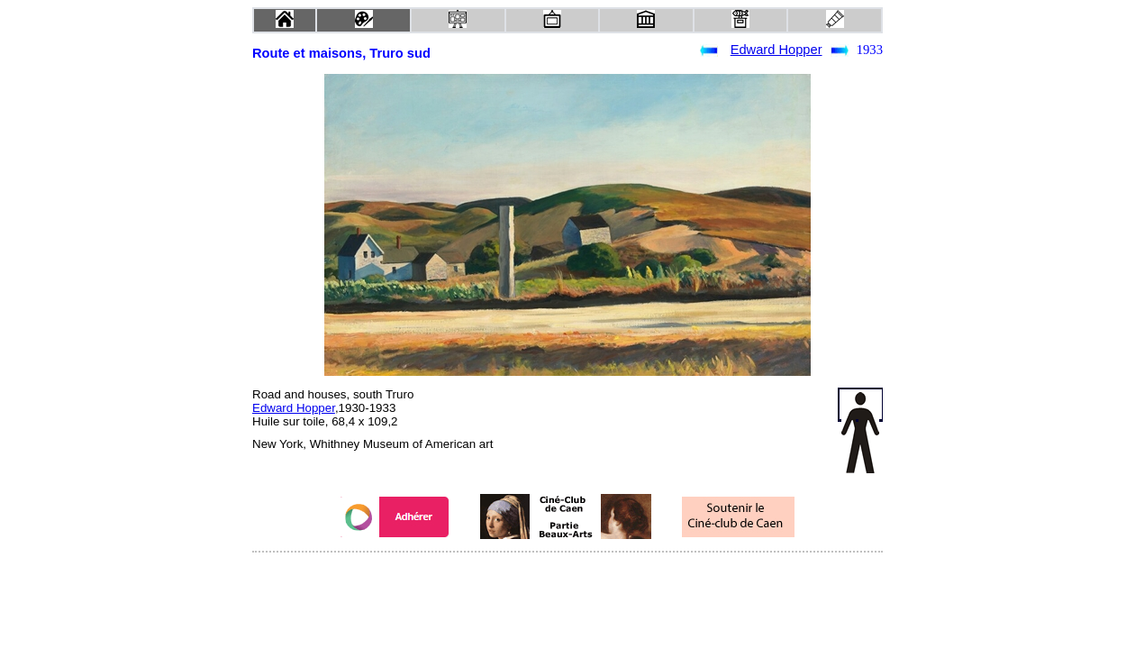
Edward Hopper (776, 49)
